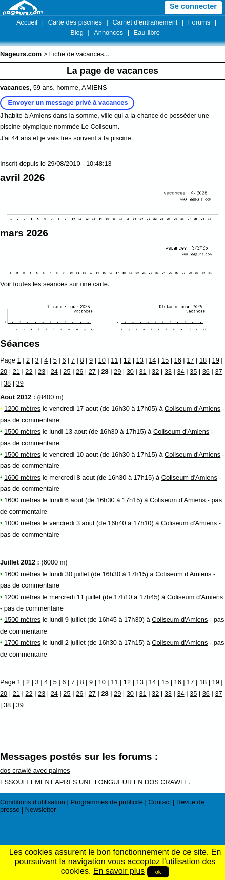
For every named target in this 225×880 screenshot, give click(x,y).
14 (152, 360)
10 (102, 360)
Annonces (108, 32)
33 (168, 371)
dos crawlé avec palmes (35, 770)
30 (130, 371)
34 (180, 371)
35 (193, 371)
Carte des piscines (75, 22)
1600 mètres (22, 477)
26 (79, 371)
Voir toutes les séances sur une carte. (54, 284)
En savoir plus (119, 871)
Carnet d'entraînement (144, 22)
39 (20, 383)
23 (41, 371)
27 (92, 371)
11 (114, 360)
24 (54, 371)
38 (7, 383)
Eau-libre (147, 32)
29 (117, 371)
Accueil (26, 22)
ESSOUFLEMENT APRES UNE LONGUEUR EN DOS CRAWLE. (95, 782)
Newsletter (40, 810)
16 (177, 360)
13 (140, 360)
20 (3, 371)
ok (158, 872)
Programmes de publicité (106, 802)
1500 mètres (22, 431)
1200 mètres (22, 408)
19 (215, 360)
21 (16, 371)
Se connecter (193, 6)
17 (190, 360)
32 (155, 371)
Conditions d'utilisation (32, 802)
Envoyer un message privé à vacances (68, 102)
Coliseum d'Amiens (192, 408)
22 (28, 371)
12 (127, 360)
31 (142, 371)
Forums (199, 22)
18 (203, 360)
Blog (77, 32)
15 (165, 360)
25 (66, 371)
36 (206, 371)
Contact (159, 802)
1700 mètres (22, 642)
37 (218, 371)
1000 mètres (22, 523)
